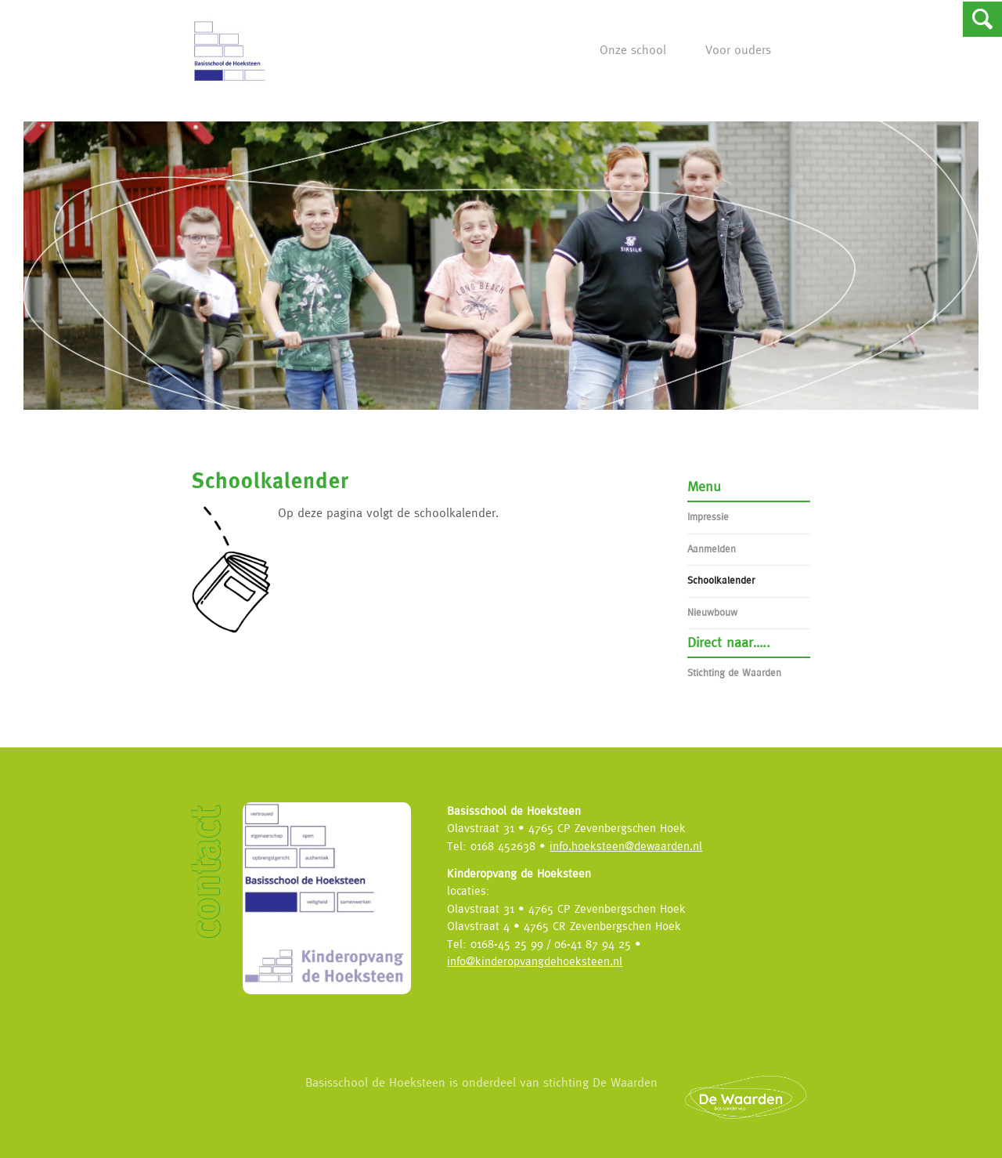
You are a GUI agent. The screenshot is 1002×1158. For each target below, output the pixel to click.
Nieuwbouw (712, 612)
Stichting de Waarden (734, 673)
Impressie (708, 517)
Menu (704, 486)
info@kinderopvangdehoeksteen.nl (534, 961)
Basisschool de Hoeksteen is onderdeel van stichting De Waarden (565, 1096)
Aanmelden (711, 549)
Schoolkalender (721, 580)
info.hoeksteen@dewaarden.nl (626, 845)
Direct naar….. (728, 642)
